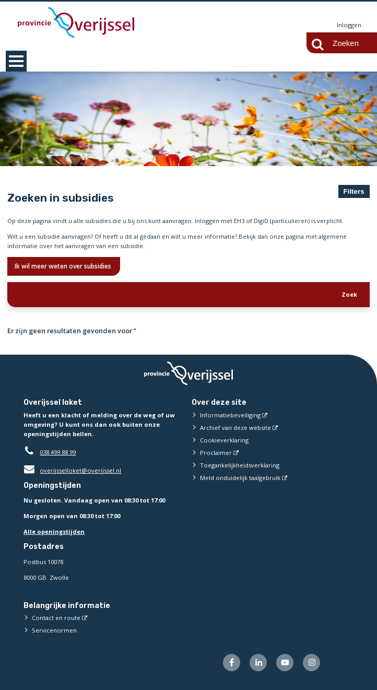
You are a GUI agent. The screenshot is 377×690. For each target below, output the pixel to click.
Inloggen (349, 25)
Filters (354, 191)
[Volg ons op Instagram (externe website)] (311, 662)
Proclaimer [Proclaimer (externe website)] (216, 453)
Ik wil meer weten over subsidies (64, 266)
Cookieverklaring (224, 440)
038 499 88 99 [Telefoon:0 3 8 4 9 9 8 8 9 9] (58, 452)
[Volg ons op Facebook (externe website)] (231, 662)
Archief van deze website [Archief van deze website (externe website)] (235, 427)
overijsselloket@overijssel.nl (72, 470)
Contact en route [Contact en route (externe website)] (56, 618)
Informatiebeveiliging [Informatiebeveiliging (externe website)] (230, 415)
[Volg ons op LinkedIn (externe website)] (258, 662)
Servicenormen (54, 630)
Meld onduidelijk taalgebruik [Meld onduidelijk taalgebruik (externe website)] (240, 478)
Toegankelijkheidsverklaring (239, 465)
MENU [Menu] (16, 61)
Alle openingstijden (54, 531)
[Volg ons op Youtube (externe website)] (284, 662)
